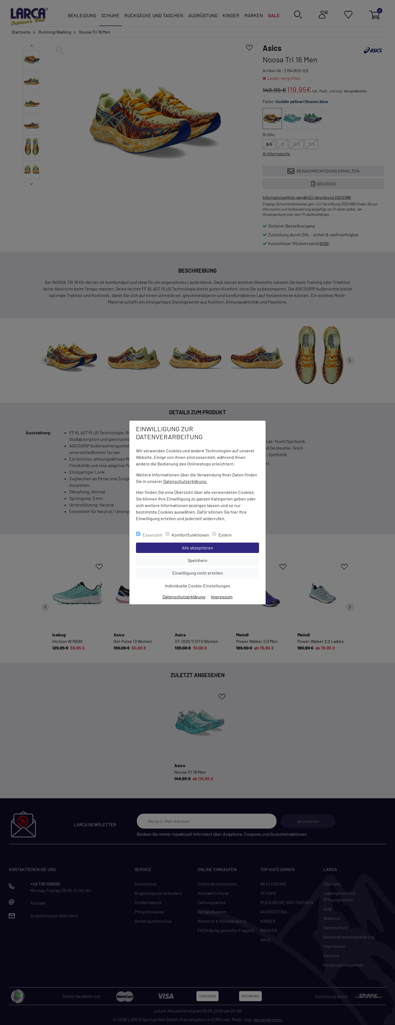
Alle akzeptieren (219, 547)
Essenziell (152, 534)
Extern (225, 534)
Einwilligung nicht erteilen (210, 572)
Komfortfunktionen (190, 534)
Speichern (223, 560)
